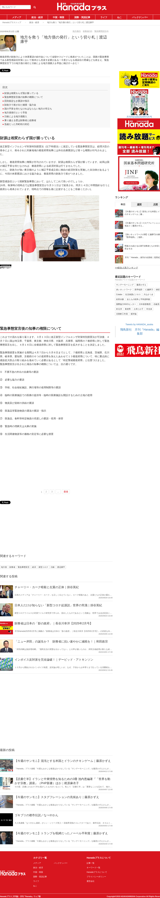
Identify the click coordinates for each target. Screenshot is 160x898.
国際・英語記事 (82, 17)
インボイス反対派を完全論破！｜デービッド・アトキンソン (54, 659)
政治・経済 (37, 17)
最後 (66, 491)
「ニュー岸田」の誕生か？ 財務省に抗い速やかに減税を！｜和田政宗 (61, 641)
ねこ (119, 17)
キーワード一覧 (93, 867)
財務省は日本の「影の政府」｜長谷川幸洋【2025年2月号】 (54, 623)
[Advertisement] (55, 298)
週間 (139, 204)
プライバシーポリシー (96, 877)
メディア (16, 17)
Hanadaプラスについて (97, 872)
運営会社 (90, 881)
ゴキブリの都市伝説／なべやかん (36, 815)
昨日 (123, 204)
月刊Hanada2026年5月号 (139, 116)
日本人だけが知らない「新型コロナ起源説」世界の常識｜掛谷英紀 (58, 605)
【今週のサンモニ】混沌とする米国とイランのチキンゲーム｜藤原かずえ (63, 760)
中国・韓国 (58, 17)
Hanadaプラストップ (11, 22)
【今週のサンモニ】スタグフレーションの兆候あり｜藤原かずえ (57, 797)
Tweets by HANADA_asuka (139, 324)
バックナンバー (140, 17)
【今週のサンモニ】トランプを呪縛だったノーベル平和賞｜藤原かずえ (61, 833)
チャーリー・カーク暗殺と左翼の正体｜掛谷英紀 (47, 587)
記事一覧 (90, 863)
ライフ (103, 17)
